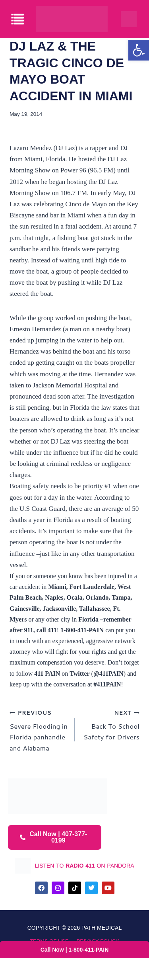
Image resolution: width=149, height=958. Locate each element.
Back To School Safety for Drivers (110, 724)
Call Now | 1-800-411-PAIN (75, 949)
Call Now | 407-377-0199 (53, 837)
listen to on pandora (84, 865)
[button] (138, 50)
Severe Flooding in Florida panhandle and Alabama (39, 730)
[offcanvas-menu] (18, 19)
